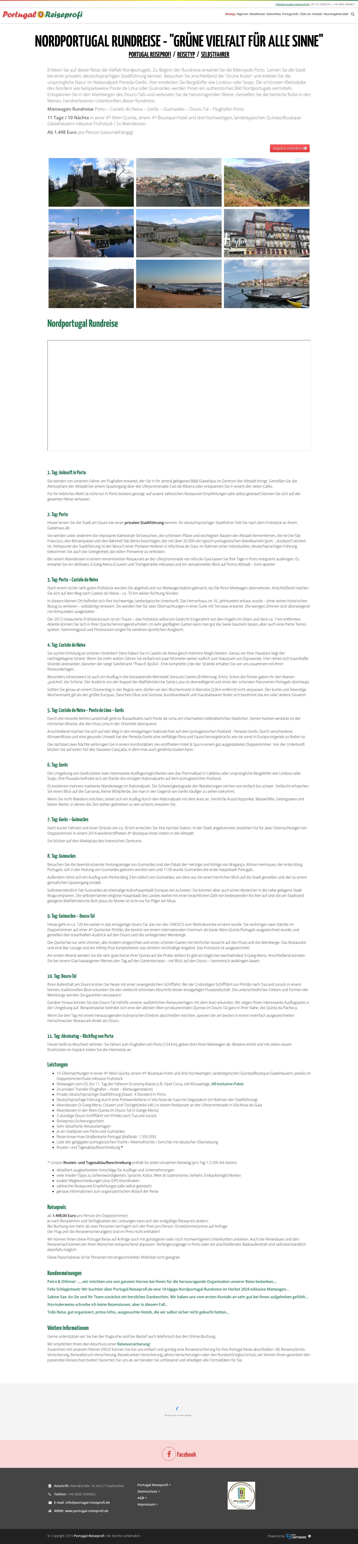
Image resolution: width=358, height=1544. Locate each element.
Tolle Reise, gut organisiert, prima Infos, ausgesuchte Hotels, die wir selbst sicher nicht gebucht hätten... (138, 1312)
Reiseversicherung (133, 1344)
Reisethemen (257, 14)
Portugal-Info (290, 14)
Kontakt (317, 14)
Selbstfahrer (215, 55)
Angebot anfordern (290, 148)
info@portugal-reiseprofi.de (292, 4)
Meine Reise (273, 14)
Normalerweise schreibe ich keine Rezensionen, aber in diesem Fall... (107, 1304)
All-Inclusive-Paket (227, 1083)
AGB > (142, 1498)
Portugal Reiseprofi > (154, 1485)
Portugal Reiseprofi (150, 55)
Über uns (305, 14)
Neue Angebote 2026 (335, 14)
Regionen (242, 14)
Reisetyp (230, 14)
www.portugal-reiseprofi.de (86, 1511)
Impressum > (148, 1504)
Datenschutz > (149, 1491)
